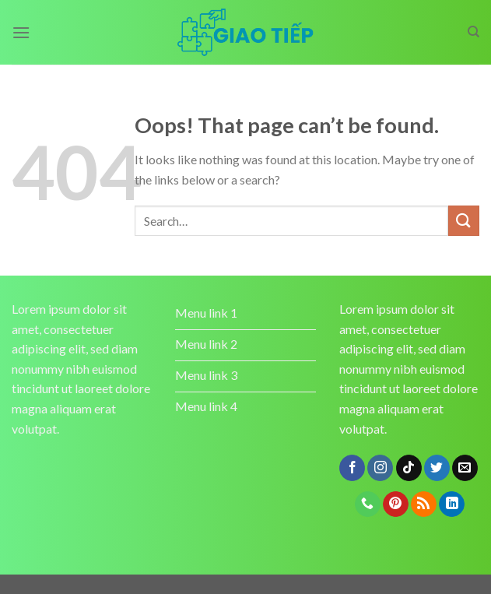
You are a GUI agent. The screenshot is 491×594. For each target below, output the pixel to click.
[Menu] (21, 32)
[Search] (473, 32)
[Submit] (463, 221)
